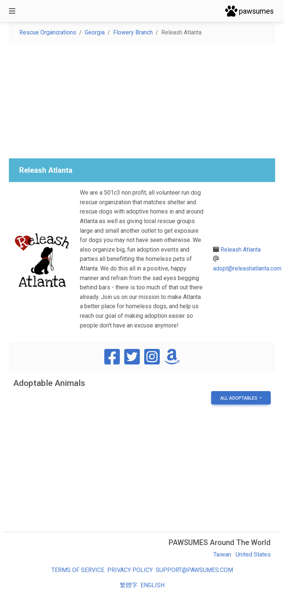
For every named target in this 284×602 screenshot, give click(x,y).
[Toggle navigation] (12, 11)
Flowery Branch (133, 32)
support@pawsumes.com (194, 570)
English (153, 585)
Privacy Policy (130, 570)
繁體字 (129, 585)
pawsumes (249, 11)
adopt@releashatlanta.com (247, 268)
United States (253, 554)
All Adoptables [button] (239, 398)
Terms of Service (77, 570)
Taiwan (222, 554)
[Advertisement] (142, 100)
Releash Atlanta (240, 249)
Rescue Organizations (47, 32)
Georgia (95, 32)
